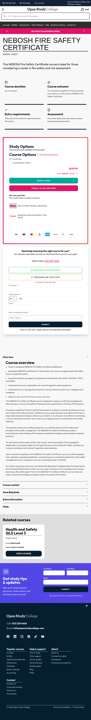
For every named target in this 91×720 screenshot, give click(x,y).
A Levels (6, 25)
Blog (31, 669)
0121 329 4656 (52, 260)
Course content (45, 484)
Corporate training (14, 687)
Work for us (11, 690)
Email (12, 303)
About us (55, 653)
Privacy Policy (78, 707)
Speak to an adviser (44, 188)
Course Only (17, 159)
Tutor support (35, 656)
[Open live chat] (39, 3)
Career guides (35, 659)
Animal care (12, 663)
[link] (24, 542)
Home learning (36, 663)
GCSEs (14, 25)
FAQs (45, 506)
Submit (45, 324)
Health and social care (16, 659)
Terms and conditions (62, 707)
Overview (45, 357)
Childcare (11, 666)
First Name (48, 569)
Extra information (45, 499)
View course (23, 553)
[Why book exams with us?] (47, 154)
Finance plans (35, 666)
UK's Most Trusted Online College (45, 31)
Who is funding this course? (19, 313)
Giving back (56, 659)
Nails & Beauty (37, 25)
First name (13, 285)
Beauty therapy (13, 669)
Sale (47, 25)
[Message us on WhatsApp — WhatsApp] (25, 3)
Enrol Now (43, 180)
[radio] (10, 159)
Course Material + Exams (22, 163)
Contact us (71, 25)
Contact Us (11, 684)
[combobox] (45, 317)
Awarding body (45, 492)
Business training (58, 25)
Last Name (71, 569)
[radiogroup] (43, 161)
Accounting (11, 673)
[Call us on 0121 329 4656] (9, 3)
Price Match (12, 694)
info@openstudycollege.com (29, 628)
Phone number (15, 294)
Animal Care (24, 25)
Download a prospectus (61, 663)
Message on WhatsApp (45, 270)
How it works (35, 653)
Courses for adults (58, 656)
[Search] (46, 16)
